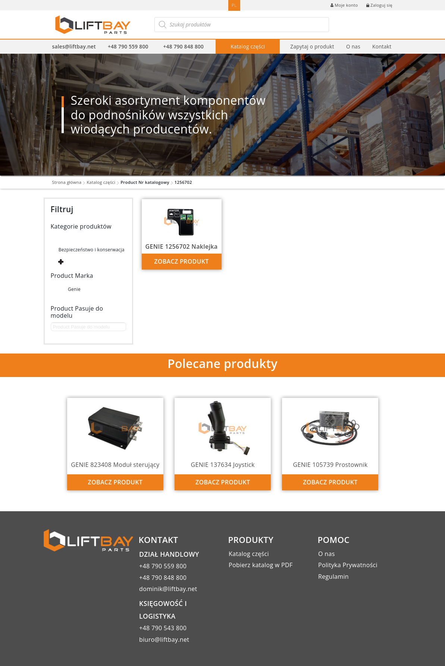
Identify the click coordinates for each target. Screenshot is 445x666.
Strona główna (67, 182)
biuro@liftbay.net (164, 639)
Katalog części (248, 46)
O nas (353, 46)
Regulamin (333, 576)
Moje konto (344, 5)
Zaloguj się (379, 5)
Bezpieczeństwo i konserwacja (92, 249)
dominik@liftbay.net (168, 589)
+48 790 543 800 (163, 628)
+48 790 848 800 (183, 46)
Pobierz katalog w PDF (260, 565)
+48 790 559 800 (128, 46)
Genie (74, 289)
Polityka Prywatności (347, 565)
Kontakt (381, 46)
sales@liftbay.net (74, 46)
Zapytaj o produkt (312, 46)
